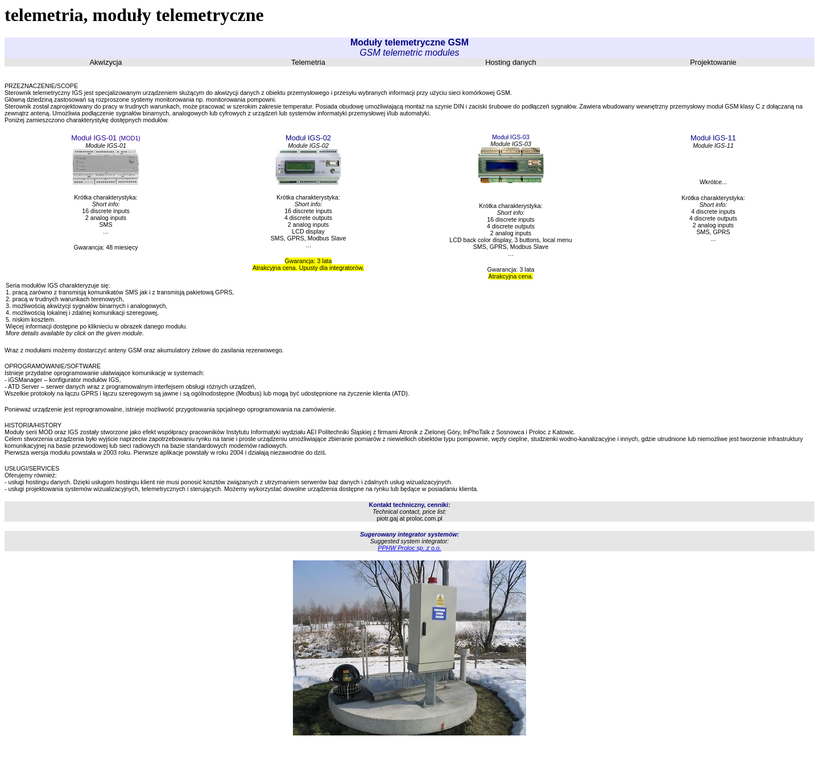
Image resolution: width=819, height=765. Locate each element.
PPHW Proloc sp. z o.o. (409, 547)
